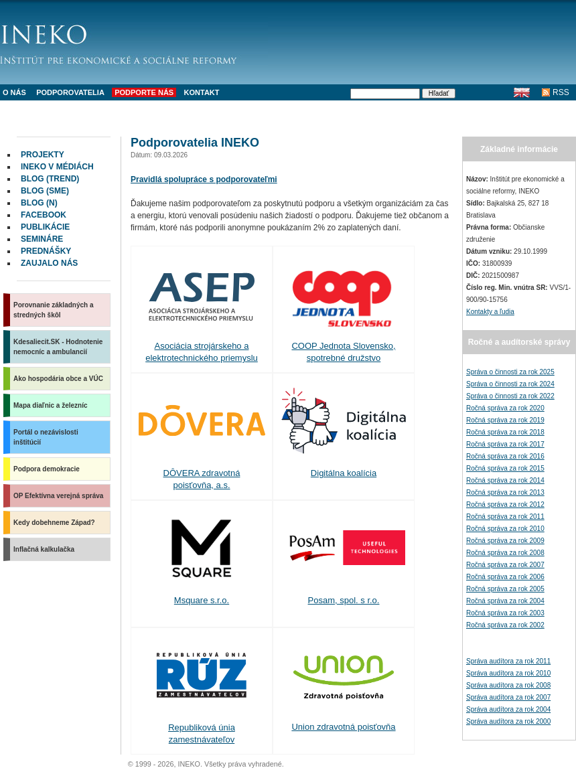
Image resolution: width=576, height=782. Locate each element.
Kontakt (202, 92)
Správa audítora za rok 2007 (508, 697)
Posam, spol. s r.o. (344, 600)
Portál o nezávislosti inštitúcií (45, 437)
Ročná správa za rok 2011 (505, 516)
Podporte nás (144, 92)
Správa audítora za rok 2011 (508, 661)
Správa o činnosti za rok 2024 (510, 384)
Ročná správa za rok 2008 (505, 552)
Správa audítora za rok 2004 (508, 709)
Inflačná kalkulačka (43, 549)
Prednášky (46, 251)
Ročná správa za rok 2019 (505, 420)
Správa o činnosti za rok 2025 (510, 372)
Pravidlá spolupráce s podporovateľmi (204, 179)
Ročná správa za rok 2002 (505, 625)
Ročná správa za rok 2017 (505, 444)
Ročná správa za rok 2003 (505, 613)
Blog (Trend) (50, 178)
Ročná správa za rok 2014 (505, 480)
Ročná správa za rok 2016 (505, 456)
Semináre (42, 239)
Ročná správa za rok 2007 (505, 564)
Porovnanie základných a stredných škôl (53, 310)
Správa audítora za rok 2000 (508, 721)
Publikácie (45, 227)
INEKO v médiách (57, 166)
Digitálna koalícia (343, 473)
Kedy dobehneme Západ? (54, 522)
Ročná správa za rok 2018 (505, 432)
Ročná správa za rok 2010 (505, 528)
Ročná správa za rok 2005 (505, 589)
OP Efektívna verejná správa (58, 495)
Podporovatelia (70, 92)
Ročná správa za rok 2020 (505, 408)
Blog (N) (39, 203)
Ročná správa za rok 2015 (505, 468)
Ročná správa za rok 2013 (505, 492)
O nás (14, 92)
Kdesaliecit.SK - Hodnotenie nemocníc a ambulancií (57, 347)
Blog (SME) (45, 191)
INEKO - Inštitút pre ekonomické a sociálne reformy (134, 40)
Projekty (42, 154)
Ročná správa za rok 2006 (505, 576)
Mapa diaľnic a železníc (50, 405)
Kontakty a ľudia (490, 311)
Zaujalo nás (49, 263)
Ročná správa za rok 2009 (505, 540)
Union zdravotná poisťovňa (343, 727)
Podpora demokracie (46, 469)
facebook (43, 215)
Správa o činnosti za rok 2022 (510, 396)
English (521, 92)
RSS (561, 92)
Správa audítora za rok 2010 (508, 673)
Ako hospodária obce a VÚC (58, 378)
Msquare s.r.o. (201, 600)
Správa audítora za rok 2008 (508, 685)
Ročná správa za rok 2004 (505, 601)
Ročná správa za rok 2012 (505, 504)
